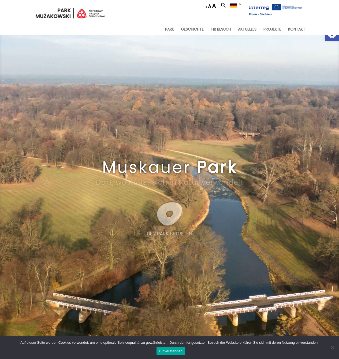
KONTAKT (296, 29)
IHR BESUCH (221, 29)
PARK (169, 29)
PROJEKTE (272, 29)
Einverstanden (170, 351)
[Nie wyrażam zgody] (332, 347)
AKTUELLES (247, 29)
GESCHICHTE (192, 29)
